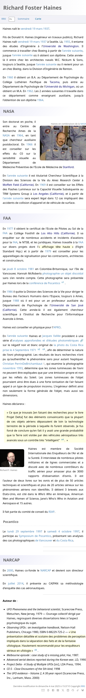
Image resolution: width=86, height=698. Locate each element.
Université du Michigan (60, 86)
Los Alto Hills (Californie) (58, 233)
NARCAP (45, 570)
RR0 (4, 18)
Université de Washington (61, 46)
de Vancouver (43, 540)
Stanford (68, 167)
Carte (38, 18)
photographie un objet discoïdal (62, 273)
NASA (6, 135)
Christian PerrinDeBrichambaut (22, 364)
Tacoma (54, 82)
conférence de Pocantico (44, 283)
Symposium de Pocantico (35, 536)
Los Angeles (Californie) (48, 194)
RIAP (51, 512)
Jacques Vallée (51, 336)
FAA (5, 233)
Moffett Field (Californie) (18, 185)
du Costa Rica (64, 540)
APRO (56, 327)
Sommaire (23, 18)
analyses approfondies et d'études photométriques (45, 340)
